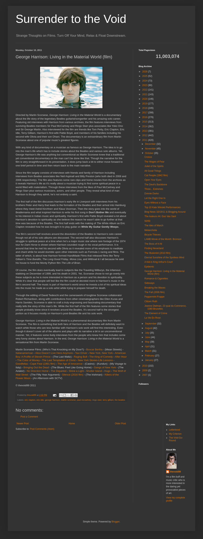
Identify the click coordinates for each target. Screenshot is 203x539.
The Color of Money (28, 360)
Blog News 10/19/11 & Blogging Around (164, 211)
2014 (145, 126)
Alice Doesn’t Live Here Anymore (54, 353)
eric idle (40, 400)
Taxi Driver (81, 353)
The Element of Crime (155, 313)
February (150, 355)
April (147, 346)
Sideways (149, 283)
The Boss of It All (153, 243)
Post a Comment (29, 416)
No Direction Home (37, 370)
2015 (145, 121)
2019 (145, 103)
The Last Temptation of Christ (59, 360)
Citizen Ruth (150, 301)
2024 (145, 80)
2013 (145, 131)
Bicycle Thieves (152, 234)
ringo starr (97, 400)
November (151, 148)
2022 (145, 89)
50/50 (147, 221)
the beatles (120, 400)
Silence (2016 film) (72, 374)
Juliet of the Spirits (154, 166)
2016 (145, 117)
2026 (145, 71)
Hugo (107, 370)
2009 (145, 370)
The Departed (59, 370)
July (147, 332)
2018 (145, 108)
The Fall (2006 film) (154, 292)
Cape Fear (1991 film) (42, 363)
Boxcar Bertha (94, 349)
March (148, 351)
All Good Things (152, 171)
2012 (145, 135)
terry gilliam (108, 400)
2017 (145, 112)
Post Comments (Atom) (42, 429)
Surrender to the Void (71, 18)
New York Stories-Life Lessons (95, 360)
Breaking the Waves (154, 287)
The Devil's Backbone (155, 184)
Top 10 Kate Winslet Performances (162, 207)
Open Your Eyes (152, 179)
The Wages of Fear (154, 161)
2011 (145, 140)
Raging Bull (80, 356)
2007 (145, 375)
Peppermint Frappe (154, 296)
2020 (145, 99)
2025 (145, 76)
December (151, 144)
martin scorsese (68, 400)
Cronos (148, 157)
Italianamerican (24, 353)
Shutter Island (94, 370)
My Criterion (175, 433)
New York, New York (101, 353)
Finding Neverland (153, 248)
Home (72, 423)
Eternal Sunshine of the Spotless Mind (164, 257)
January (149, 360)
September (151, 323)
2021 (145, 94)
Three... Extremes (153, 189)
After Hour (121, 356)
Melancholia (150, 230)
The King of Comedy (101, 356)
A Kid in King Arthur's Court (158, 262)
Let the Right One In (154, 198)
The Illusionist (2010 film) (157, 253)
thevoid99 (175, 471)
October (149, 153)
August (149, 328)
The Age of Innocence (70, 363)
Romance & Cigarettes (156, 278)
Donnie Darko (151, 193)
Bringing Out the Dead (36, 367)
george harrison (52, 400)
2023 (145, 85)
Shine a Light (76, 370)
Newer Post (23, 423)
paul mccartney (84, 400)
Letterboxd (174, 429)
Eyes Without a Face (155, 202)
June (148, 337)
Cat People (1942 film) (156, 175)
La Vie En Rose (152, 317)
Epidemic (149, 266)
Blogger (115, 521)
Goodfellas (22, 363)
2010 (145, 365)
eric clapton (30, 400)
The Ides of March (153, 225)
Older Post (120, 423)
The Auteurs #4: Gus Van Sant (160, 216)
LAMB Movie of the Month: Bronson (162, 239)
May (147, 341)
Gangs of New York (105, 367)
